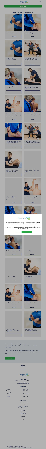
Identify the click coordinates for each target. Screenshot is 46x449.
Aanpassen (17, 231)
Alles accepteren (27, 231)
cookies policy (19, 226)
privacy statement (22, 228)
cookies (36, 223)
